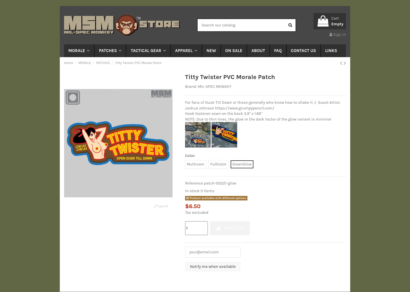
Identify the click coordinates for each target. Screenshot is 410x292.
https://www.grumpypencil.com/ (244, 108)
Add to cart (230, 228)
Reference (194, 183)
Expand (161, 206)
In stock (192, 191)
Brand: (191, 86)
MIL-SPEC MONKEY (214, 86)
